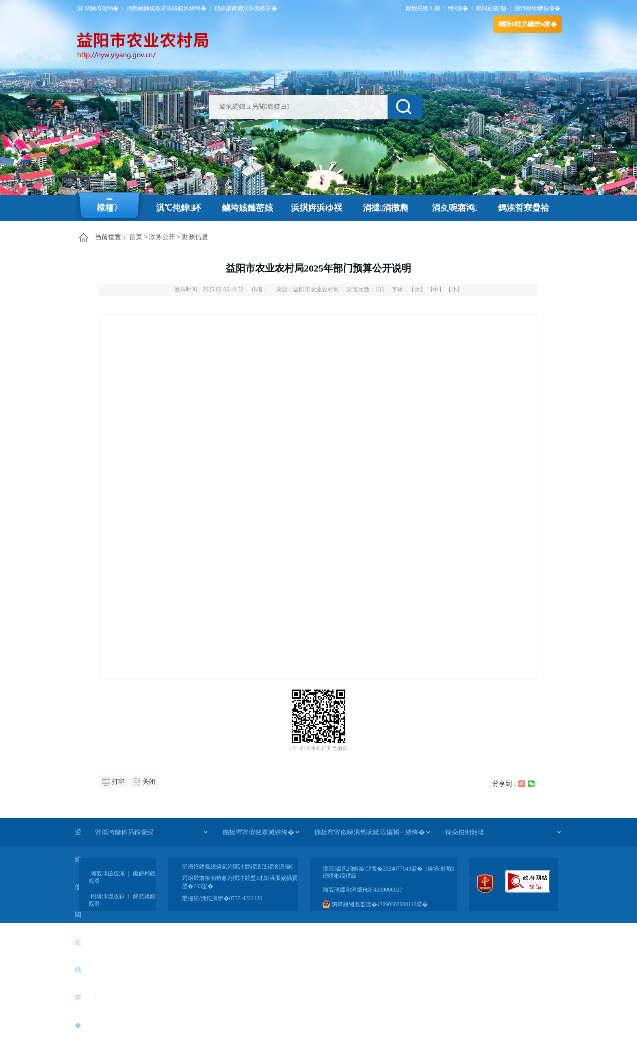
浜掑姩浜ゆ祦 (316, 208)
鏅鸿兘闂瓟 (491, 8)
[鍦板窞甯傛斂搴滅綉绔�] (261, 832)
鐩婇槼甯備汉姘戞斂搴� (245, 8)
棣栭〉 (109, 208)
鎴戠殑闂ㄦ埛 (423, 8)
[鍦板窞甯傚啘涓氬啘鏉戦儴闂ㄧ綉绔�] (372, 832)
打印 (118, 781)
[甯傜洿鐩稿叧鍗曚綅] (151, 832)
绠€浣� (458, 8)
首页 (135, 236)
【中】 (435, 290)
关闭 (149, 781)
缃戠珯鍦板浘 (108, 874)
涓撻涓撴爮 (386, 208)
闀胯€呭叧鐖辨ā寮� (527, 24)
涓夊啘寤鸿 (455, 208)
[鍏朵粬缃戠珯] (503, 832)
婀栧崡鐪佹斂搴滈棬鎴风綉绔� (166, 8)
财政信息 (195, 236)
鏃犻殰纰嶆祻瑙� (537, 8)
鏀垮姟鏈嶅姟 (247, 208)
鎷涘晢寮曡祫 (523, 208)
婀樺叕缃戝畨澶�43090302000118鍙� (375, 904)
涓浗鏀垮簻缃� (98, 8)
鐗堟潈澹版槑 (108, 896)
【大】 (417, 290)
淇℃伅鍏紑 (178, 208)
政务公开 (162, 236)
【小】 (454, 290)
